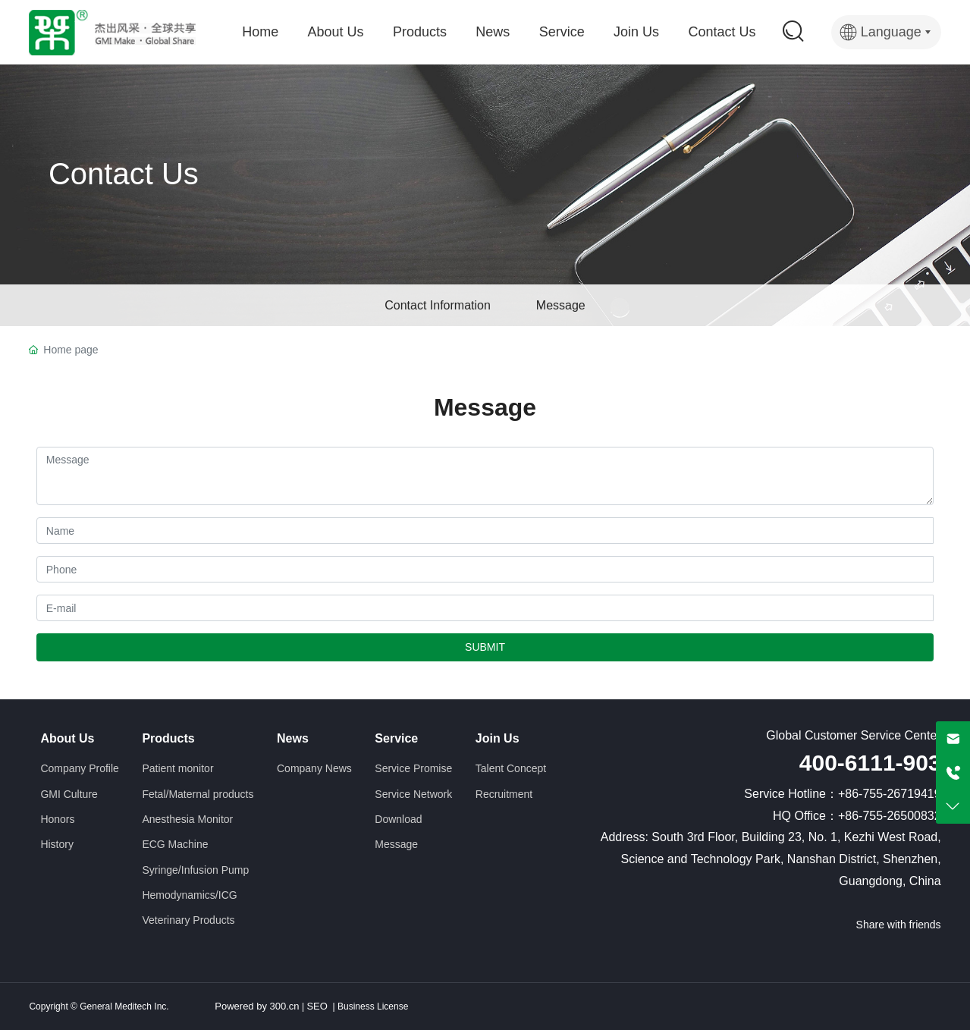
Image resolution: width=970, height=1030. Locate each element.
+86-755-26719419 (889, 793)
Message (560, 305)
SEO (316, 1006)
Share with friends (898, 925)
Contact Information (438, 305)
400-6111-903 (870, 762)
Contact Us (124, 173)
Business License (372, 1006)
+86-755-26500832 (889, 815)
